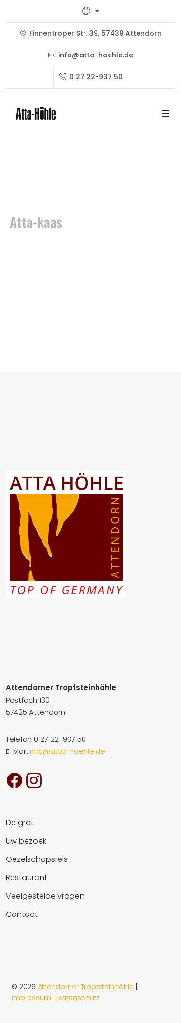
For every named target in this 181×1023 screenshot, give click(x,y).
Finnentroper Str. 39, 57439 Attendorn (90, 33)
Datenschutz (78, 998)
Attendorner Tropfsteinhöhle (86, 987)
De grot (20, 822)
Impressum (31, 998)
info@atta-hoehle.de (90, 55)
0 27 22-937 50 (91, 77)
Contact (22, 914)
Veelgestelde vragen (45, 895)
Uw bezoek (26, 840)
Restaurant (26, 877)
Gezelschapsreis (37, 859)
